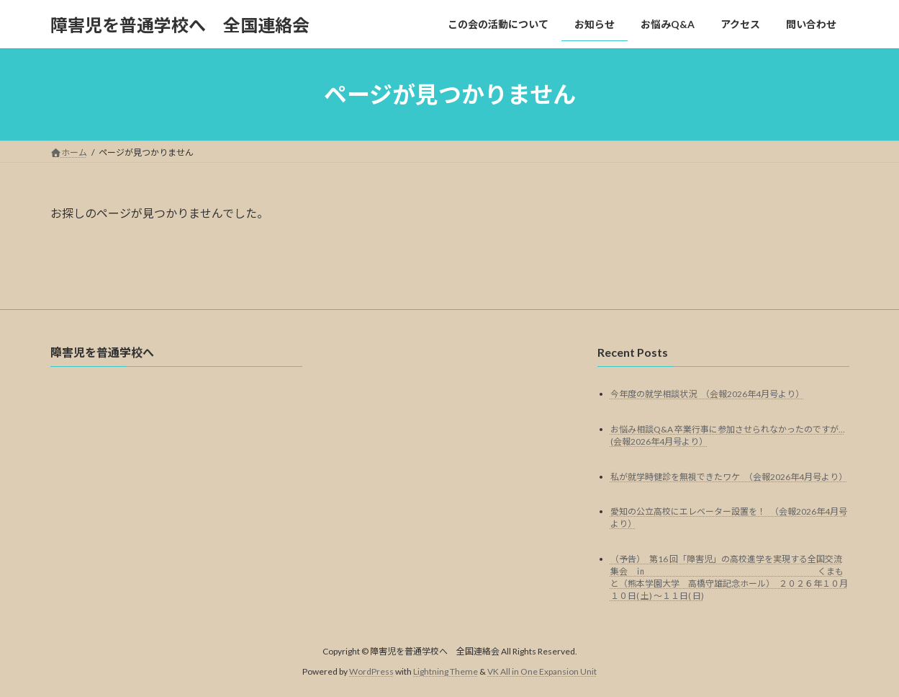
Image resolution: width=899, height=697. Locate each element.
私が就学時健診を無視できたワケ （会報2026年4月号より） (728, 476)
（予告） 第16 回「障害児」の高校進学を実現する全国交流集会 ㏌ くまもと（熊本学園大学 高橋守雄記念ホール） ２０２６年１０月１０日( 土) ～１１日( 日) (729, 578)
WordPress (371, 671)
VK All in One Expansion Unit (542, 671)
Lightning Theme (445, 671)
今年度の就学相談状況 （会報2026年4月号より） (707, 394)
